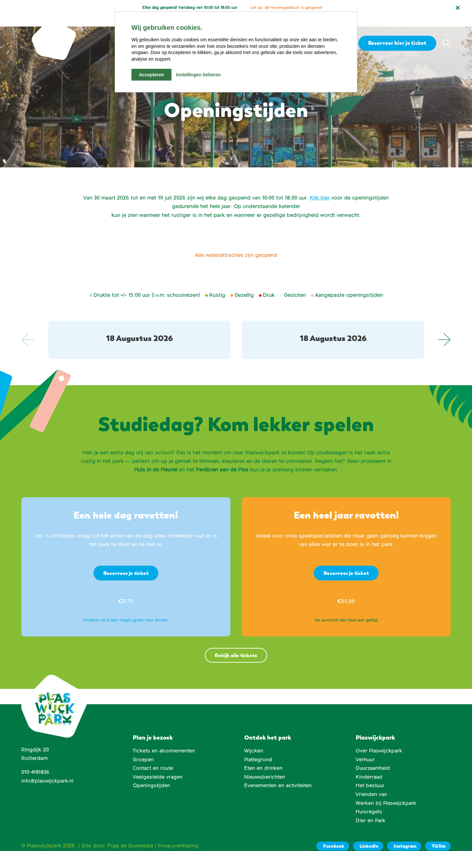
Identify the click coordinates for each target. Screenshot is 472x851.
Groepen (143, 749)
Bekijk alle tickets (236, 644)
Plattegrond (258, 749)
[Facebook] (329, 836)
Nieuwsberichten (265, 767)
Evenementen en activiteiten (278, 775)
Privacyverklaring (180, 835)
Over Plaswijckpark (379, 740)
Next (444, 328)
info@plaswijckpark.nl (48, 770)
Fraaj (114, 835)
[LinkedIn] (365, 836)
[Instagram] (402, 836)
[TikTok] (437, 836)
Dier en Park (371, 810)
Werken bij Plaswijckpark (387, 792)
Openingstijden (151, 775)
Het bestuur (370, 775)
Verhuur (365, 749)
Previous (27, 328)
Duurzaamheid (373, 758)
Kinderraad (369, 767)
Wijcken (253, 740)
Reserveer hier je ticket (396, 32)
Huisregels (369, 801)
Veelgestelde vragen (158, 767)
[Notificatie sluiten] (457, 8)
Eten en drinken (263, 758)
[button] (447, 32)
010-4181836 (36, 762)
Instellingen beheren (198, 74)
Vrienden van (371, 784)
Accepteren (151, 74)
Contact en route (154, 758)
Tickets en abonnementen (164, 740)
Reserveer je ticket (125, 562)
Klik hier (320, 187)
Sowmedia (142, 835)
